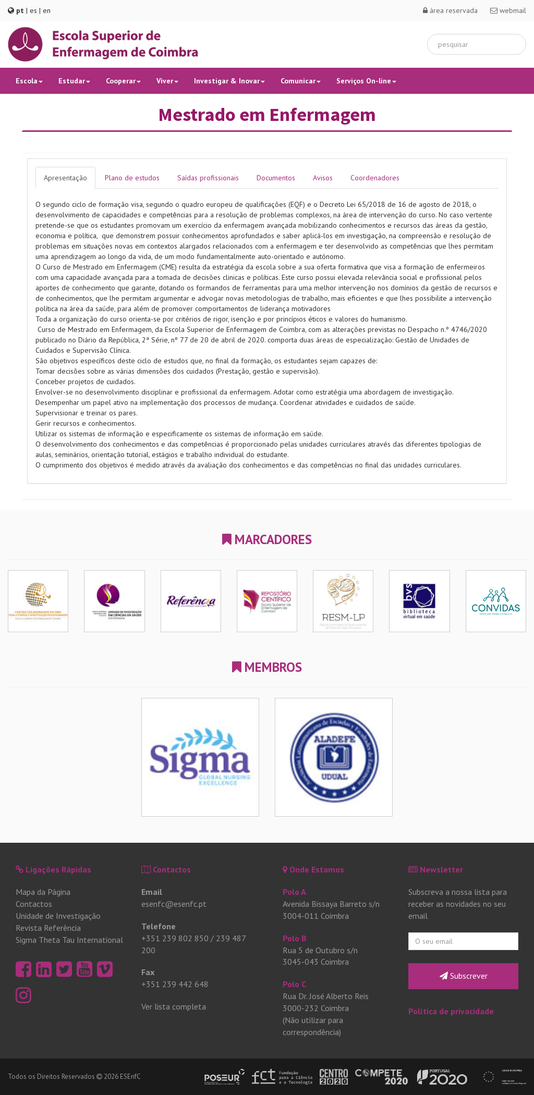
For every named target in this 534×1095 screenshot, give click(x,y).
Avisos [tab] (323, 177)
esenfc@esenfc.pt (174, 904)
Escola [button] (29, 80)
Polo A (294, 892)
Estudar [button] (74, 80)
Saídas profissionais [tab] (208, 177)
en (47, 10)
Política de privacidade (451, 1011)
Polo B (295, 938)
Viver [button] (167, 80)
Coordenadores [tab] (374, 177)
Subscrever (464, 975)
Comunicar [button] (301, 80)
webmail (508, 10)
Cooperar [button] (123, 80)
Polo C (294, 984)
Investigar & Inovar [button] (229, 80)
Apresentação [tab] (65, 177)
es (33, 10)
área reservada (450, 10)
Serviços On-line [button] (366, 80)
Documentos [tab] (276, 177)
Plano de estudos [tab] (132, 177)
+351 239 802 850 (175, 938)
